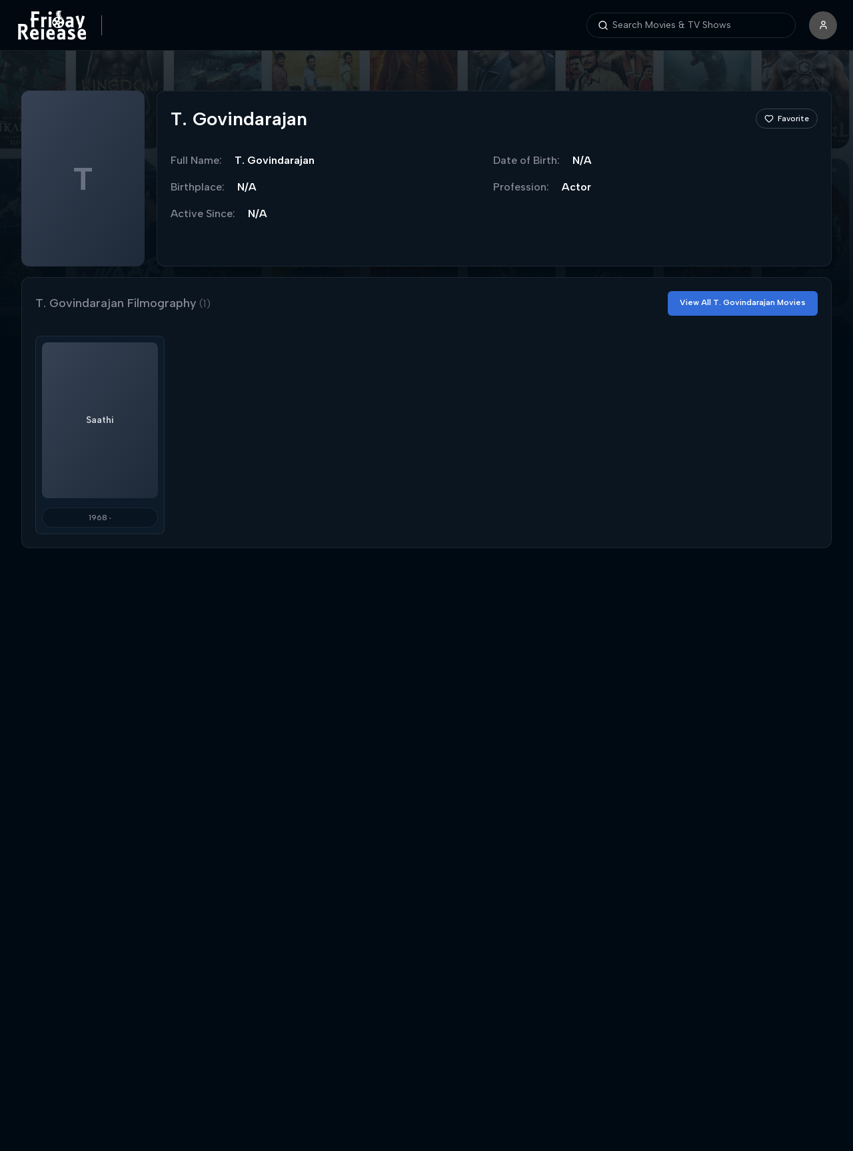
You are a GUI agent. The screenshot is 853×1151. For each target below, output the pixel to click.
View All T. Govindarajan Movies (743, 302)
